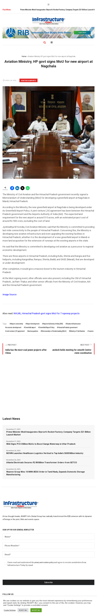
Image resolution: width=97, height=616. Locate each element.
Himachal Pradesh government (67, 327)
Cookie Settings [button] (10, 610)
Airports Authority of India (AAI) (53, 324)
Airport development (32, 324)
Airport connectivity (16, 324)
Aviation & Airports (28, 81)
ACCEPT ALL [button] (36, 610)
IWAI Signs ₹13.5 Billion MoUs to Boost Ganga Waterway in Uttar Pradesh (40, 444)
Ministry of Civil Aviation (77, 331)
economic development (13, 327)
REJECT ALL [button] (23, 610)
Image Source (10, 294)
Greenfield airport (30, 327)
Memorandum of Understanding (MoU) (54, 331)
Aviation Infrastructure (73, 324)
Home (24, 56)
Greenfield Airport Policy (46, 327)
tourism (91, 331)
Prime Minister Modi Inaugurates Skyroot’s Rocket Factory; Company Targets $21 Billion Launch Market (48, 433)
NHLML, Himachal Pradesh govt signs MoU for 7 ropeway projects (47, 313)
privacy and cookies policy (44, 562)
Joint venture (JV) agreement (15, 331)
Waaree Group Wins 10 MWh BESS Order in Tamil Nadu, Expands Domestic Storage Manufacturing (45, 473)
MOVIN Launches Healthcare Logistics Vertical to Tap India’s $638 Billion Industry (44, 453)
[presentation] (22, 575)
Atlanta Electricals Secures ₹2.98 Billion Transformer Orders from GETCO (41, 462)
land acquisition (33, 331)
